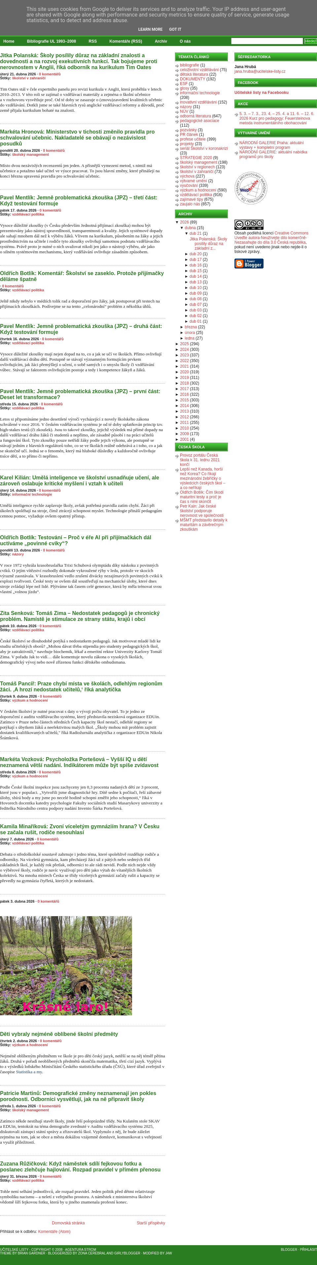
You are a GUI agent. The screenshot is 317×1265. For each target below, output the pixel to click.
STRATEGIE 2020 (196, 157)
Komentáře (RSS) (126, 41)
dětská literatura (194, 74)
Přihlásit (308, 1249)
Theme (6, 1253)
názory (18, 554)
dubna (190, 227)
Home (8, 41)
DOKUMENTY (192, 79)
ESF (184, 83)
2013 (184, 411)
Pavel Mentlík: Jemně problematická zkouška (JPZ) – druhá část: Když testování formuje (81, 329)
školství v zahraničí (29, 78)
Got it (175, 29)
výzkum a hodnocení (30, 700)
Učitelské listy (14, 1249)
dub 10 (196, 287)
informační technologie (32, 494)
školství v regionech (197, 167)
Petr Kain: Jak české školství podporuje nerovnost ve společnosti (202, 511)
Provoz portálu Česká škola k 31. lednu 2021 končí (200, 460)
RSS (93, 41)
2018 (184, 383)
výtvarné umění (193, 181)
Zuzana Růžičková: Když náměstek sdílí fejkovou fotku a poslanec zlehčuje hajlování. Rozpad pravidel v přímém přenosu (80, 1166)
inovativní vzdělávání (198, 102)
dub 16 (196, 265)
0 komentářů (49, 74)
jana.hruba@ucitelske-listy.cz (260, 71)
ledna (189, 338)
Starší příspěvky (151, 1223)
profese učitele (193, 139)
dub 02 (196, 315)
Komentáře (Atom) (54, 1231)
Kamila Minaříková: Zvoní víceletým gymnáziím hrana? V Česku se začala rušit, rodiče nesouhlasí (79, 829)
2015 (184, 400)
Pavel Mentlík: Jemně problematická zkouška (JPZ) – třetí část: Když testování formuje (79, 200)
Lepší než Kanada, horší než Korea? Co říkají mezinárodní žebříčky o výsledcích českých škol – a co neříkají (202, 478)
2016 (184, 394)
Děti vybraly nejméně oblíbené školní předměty (59, 1034)
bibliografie (189, 65)
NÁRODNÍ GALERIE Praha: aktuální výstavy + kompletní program (271, 145)
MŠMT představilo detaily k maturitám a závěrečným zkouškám (204, 525)
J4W (168, 1253)
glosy (184, 88)
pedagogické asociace (199, 120)
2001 (184, 439)
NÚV (184, 111)
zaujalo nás (190, 204)
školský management (30, 154)
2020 (184, 372)
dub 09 (196, 293)
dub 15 (196, 270)
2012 (184, 417)
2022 (184, 360)
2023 (184, 355)
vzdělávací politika (28, 214)
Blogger (289, 1249)
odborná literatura (195, 116)
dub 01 (196, 321)
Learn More (150, 29)
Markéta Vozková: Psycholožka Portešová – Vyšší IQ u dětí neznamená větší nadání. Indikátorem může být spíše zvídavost (79, 762)
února (190, 332)
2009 (184, 433)
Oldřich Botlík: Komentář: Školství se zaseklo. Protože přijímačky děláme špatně (82, 276)
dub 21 (196, 233)
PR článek (189, 134)
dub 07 (196, 304)
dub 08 (196, 299)
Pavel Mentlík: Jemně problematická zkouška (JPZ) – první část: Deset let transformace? (80, 394)
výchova (187, 176)
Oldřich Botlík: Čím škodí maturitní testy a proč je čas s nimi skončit (202, 497)
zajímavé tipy (191, 199)
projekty (187, 144)
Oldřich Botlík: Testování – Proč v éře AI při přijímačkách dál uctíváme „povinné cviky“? (75, 540)
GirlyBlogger (127, 1253)
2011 (184, 422)
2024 (184, 349)
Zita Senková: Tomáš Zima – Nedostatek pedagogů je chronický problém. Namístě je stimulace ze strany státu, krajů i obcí (79, 616)
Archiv (161, 41)
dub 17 (196, 259)
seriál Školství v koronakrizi (204, 148)
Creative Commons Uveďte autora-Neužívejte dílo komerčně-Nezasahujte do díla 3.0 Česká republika (271, 238)
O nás (185, 41)
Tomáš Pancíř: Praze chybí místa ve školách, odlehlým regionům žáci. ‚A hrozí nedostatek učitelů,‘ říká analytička (81, 686)
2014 (184, 405)
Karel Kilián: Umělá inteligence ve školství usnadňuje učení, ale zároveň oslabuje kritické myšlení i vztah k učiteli (79, 480)
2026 (184, 222)
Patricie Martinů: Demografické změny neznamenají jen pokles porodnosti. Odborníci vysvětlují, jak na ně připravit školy (78, 1096)
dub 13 (196, 282)
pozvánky (188, 130)
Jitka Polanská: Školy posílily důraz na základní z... (208, 244)
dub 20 (196, 254)
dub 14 (196, 276)
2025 (184, 344)
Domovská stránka (68, 1223)
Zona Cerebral (92, 1253)
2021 (184, 366)
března (191, 327)
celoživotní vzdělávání (199, 69)
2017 (184, 389)
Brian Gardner (31, 1253)
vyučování (189, 185)
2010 (184, 428)
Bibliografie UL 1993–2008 (51, 41)
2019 (184, 377)
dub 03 (196, 310)
